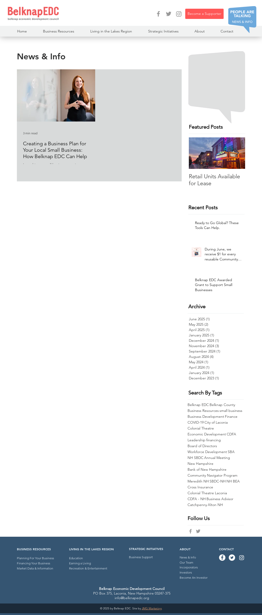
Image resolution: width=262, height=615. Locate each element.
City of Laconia (216, 422)
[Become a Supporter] (204, 14)
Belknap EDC (198, 405)
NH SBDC (195, 458)
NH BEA (233, 481)
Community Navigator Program (212, 475)
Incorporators (189, 567)
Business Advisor (219, 499)
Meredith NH (198, 481)
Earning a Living (80, 563)
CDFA (231, 434)
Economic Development (207, 434)
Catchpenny (197, 505)
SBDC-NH (218, 481)
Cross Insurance (200, 487)
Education (76, 558)
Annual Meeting (217, 458)
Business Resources (203, 411)
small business (231, 411)
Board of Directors (202, 446)
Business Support (141, 557)
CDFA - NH (197, 499)
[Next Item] (237, 153)
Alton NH (215, 505)
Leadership (196, 440)
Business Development (206, 416)
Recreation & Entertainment (88, 568)
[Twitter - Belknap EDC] (168, 13)
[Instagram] (178, 13)
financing (213, 440)
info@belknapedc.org (132, 598)
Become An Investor (194, 577)
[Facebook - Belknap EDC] (158, 13)
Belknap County (222, 405)
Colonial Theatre (201, 428)
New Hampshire (200, 464)
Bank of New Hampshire (207, 469)
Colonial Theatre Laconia (207, 493)
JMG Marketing (152, 608)
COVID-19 (196, 422)
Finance (231, 416)
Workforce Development (207, 452)
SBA (231, 452)
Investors (186, 572)
